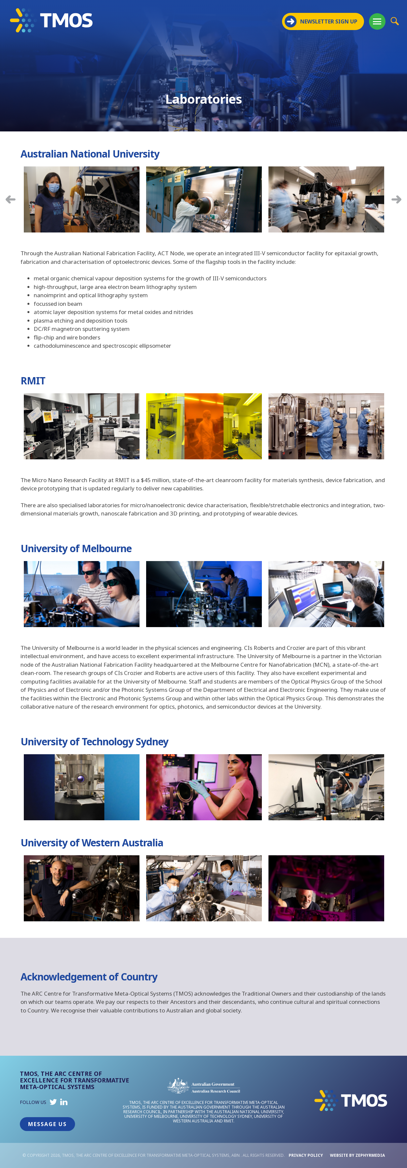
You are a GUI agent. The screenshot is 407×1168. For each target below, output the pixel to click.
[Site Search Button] (394, 21)
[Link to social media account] (53, 1103)
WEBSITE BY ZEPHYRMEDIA (357, 1155)
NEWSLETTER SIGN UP (321, 21)
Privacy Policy (306, 1155)
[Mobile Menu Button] (377, 21)
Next (396, 199)
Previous (11, 199)
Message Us (47, 1124)
